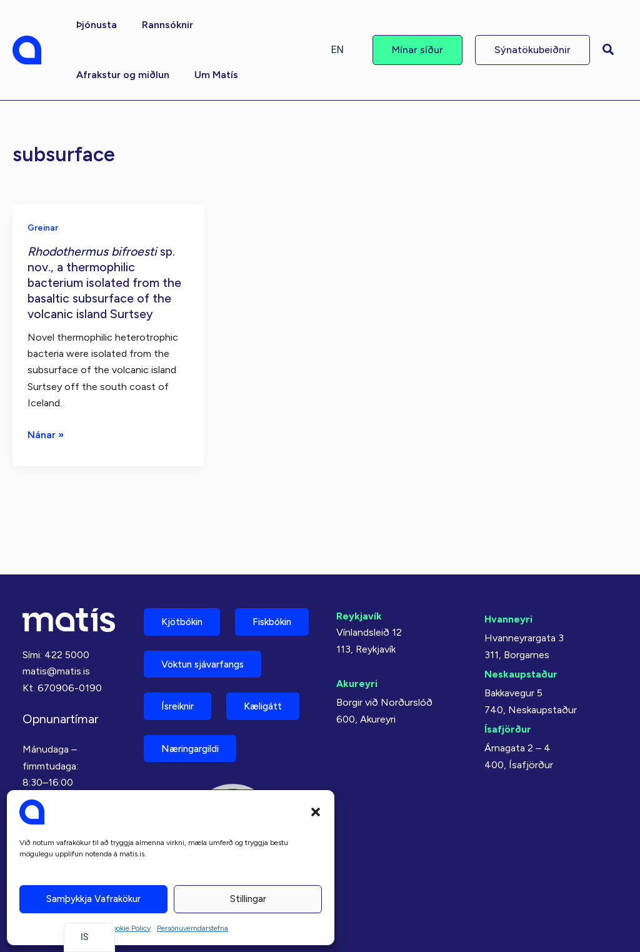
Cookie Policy (129, 928)
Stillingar (248, 898)
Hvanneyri (508, 570)
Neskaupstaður (521, 624)
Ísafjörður (507, 679)
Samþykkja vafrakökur (93, 898)
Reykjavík (359, 567)
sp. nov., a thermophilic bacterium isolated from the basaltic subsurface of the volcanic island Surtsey (106, 281)
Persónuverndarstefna (192, 928)
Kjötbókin (185, 573)
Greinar (43, 227)
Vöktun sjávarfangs (207, 660)
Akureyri (357, 634)
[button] (315, 812)
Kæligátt (271, 704)
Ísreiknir (180, 704)
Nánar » (46, 433)
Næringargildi (194, 748)
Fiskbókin (183, 617)
